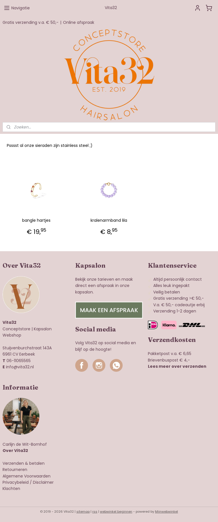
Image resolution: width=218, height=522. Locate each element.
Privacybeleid (16, 482)
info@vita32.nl (20, 367)
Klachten (11, 488)
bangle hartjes (36, 220)
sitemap (83, 511)
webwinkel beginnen (116, 511)
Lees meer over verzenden (177, 366)
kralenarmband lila (109, 220)
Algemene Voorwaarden (27, 476)
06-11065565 (19, 361)
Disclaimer (43, 482)
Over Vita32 (15, 450)
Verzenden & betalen (24, 463)
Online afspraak (78, 22)
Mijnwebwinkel (166, 511)
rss (94, 511)
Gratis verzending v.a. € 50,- (30, 22)
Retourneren (15, 469)
